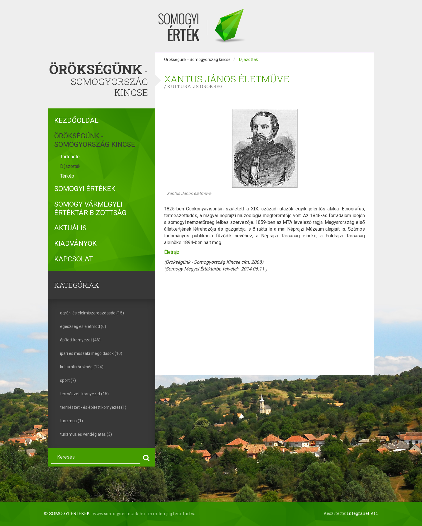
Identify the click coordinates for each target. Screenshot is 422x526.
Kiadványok (75, 243)
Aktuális (70, 228)
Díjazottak (70, 166)
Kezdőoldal (76, 120)
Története (70, 156)
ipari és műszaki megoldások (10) (91, 353)
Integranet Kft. (362, 513)
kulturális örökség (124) (81, 367)
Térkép (67, 176)
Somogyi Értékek (84, 189)
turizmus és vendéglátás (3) (86, 434)
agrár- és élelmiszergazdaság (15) (92, 313)
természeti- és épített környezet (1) (93, 407)
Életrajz (171, 252)
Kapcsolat (73, 259)
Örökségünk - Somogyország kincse (94, 140)
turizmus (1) (71, 420)
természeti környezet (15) (84, 393)
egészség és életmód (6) (83, 326)
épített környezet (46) (80, 340)
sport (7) (68, 380)
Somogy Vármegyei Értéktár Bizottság (90, 208)
